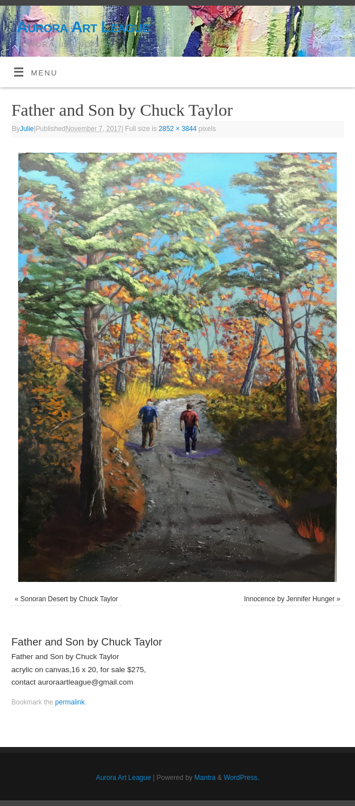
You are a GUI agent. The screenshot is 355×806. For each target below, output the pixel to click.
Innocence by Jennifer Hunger (289, 599)
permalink (70, 702)
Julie (27, 129)
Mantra (204, 778)
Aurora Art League (82, 27)
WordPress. (241, 778)
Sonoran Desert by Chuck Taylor (69, 599)
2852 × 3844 (177, 129)
